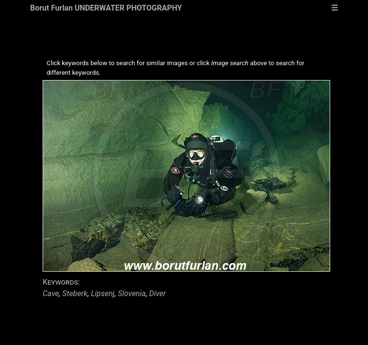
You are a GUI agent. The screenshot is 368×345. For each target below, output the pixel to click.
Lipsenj (103, 293)
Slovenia (132, 293)
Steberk (75, 293)
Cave (51, 293)
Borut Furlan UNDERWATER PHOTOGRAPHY (106, 7)
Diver (157, 293)
